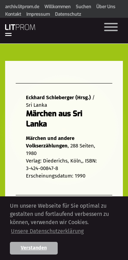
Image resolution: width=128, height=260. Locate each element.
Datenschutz (68, 14)
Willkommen (57, 7)
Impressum (38, 14)
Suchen (83, 7)
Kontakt (13, 14)
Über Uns (105, 7)
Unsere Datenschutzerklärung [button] (47, 231)
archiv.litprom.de (22, 7)
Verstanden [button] (34, 248)
